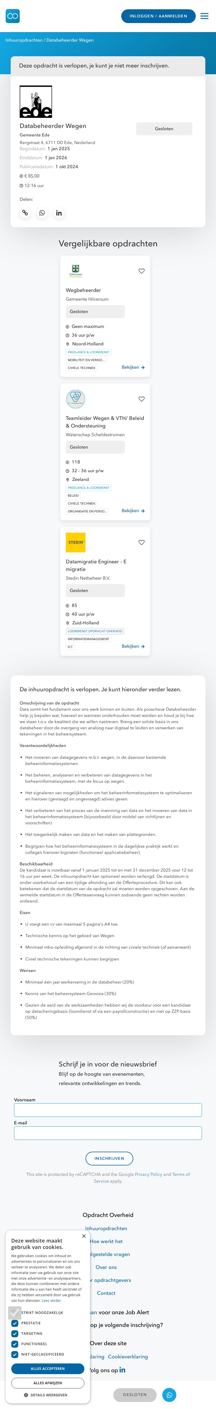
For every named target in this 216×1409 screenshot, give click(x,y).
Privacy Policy (148, 1174)
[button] (47, 1395)
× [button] (84, 1236)
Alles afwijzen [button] (47, 1383)
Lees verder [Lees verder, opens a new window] (51, 1300)
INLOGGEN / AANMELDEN (158, 16)
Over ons (106, 1267)
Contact (106, 1293)
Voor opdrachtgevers (106, 1280)
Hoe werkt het (106, 1241)
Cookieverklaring (128, 1356)
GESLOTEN (135, 1394)
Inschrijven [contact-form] (109, 1158)
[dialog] (48, 1316)
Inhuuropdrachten (24, 40)
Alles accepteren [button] (48, 1368)
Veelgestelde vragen (106, 1254)
